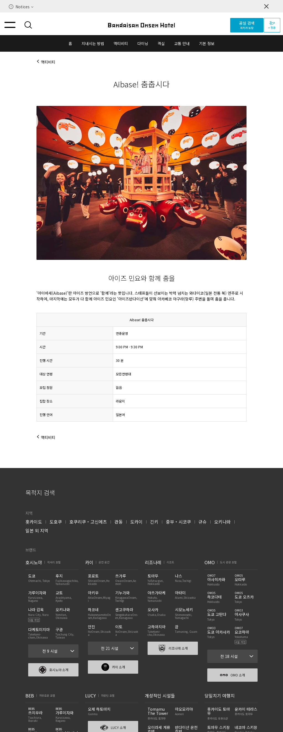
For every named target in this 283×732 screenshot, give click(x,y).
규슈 (202, 521)
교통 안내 (182, 43)
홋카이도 (33, 521)
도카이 (136, 521)
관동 (118, 521)
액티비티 (121, 43)
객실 (161, 43)
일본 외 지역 (36, 530)
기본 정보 (206, 43)
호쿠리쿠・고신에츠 (88, 521)
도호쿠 (55, 521)
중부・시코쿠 (178, 521)
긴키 (154, 521)
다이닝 (142, 43)
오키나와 (222, 521)
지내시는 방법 (93, 43)
